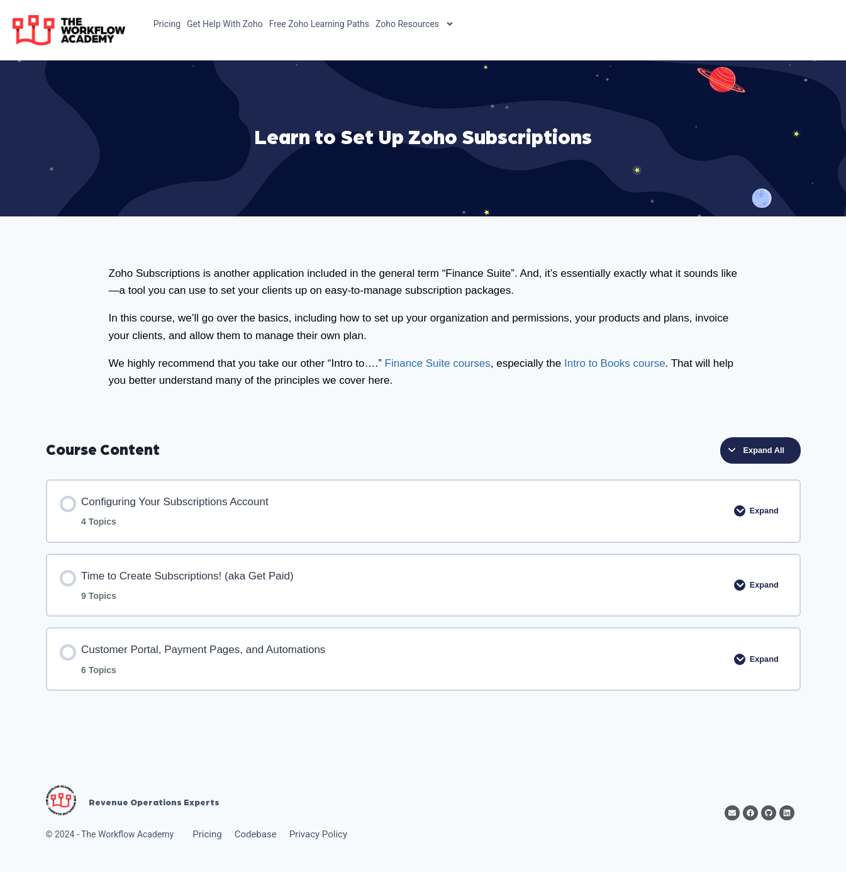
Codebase (256, 834)
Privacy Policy (318, 834)
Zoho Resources (415, 24)
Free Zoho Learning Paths (319, 24)
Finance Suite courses (438, 363)
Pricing (167, 24)
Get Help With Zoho (225, 24)
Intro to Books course (614, 363)
